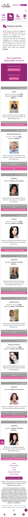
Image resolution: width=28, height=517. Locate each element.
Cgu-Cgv (14, 467)
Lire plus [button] (5, 49)
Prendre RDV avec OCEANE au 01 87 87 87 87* (14, 413)
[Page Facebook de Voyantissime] (13, 510)
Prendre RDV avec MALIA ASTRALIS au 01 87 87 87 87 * (14, 374)
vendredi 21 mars (14, 70)
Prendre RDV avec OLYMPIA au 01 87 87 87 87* (14, 455)
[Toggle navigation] (26, 10)
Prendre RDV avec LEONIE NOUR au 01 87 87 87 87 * (14, 332)
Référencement (12, 507)
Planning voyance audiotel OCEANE (14, 416)
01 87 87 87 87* (9, 33)
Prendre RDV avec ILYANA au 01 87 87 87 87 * (14, 248)
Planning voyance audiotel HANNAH (14, 210)
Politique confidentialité (14, 472)
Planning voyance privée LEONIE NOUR (14, 335)
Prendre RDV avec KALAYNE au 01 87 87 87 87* (14, 289)
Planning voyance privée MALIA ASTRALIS (14, 377)
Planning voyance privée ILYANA (14, 250)
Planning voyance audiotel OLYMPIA (14, 459)
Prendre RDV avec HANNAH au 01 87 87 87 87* (14, 206)
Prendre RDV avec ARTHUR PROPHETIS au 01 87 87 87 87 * (14, 164)
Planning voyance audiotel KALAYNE (14, 293)
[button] (5, 514)
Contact (14, 463)
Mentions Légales (14, 465)
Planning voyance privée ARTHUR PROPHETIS (14, 168)
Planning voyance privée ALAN (14, 125)
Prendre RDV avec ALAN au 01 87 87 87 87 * (14, 122)
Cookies (14, 469)
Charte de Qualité (14, 474)
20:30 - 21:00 (13, 78)
